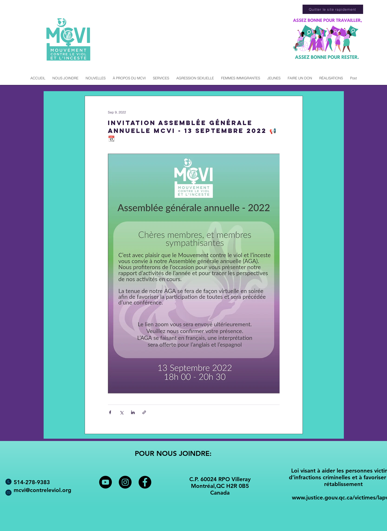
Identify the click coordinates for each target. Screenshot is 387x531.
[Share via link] (144, 412)
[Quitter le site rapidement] (333, 9)
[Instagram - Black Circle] (125, 482)
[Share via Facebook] (110, 412)
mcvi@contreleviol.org (42, 490)
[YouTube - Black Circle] (105, 482)
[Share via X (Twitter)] (121, 412)
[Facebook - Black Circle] (145, 482)
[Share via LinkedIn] (133, 412)
